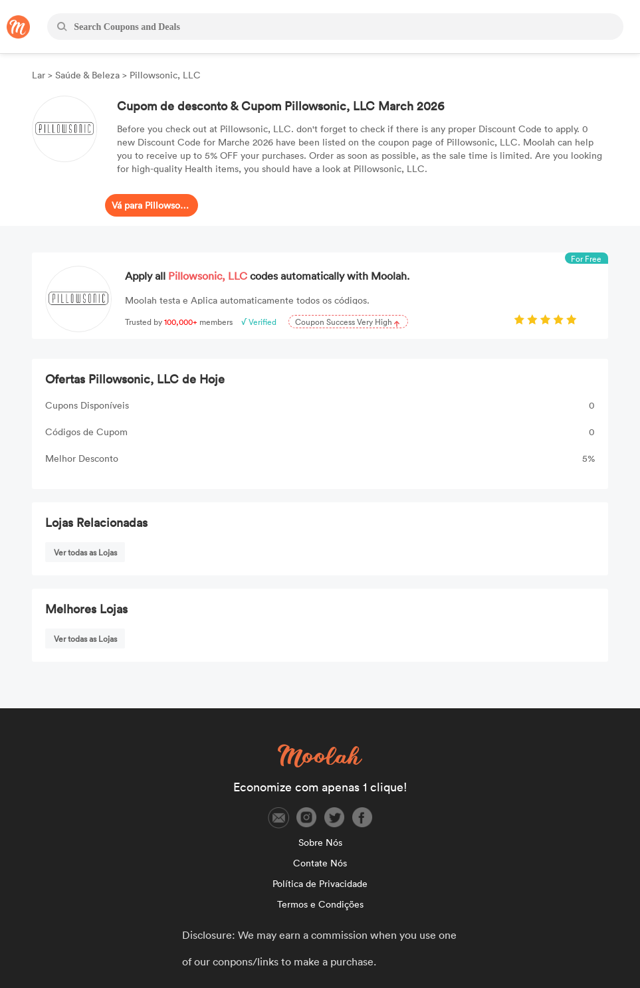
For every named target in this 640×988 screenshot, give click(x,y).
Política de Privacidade (320, 883)
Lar (40, 74)
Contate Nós (320, 862)
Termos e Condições (320, 904)
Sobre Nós (320, 842)
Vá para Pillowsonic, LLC (151, 205)
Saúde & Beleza (87, 74)
